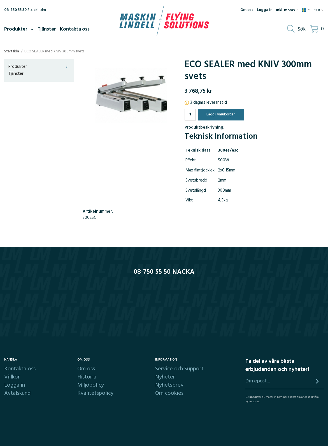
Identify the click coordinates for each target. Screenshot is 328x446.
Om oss (246, 10)
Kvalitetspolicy (95, 393)
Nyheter (165, 377)
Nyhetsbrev (169, 385)
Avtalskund (17, 393)
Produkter (19, 29)
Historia (86, 377)
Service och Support (179, 368)
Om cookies (169, 393)
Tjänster (47, 29)
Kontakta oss (75, 29)
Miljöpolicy (90, 385)
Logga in (265, 10)
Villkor (12, 377)
